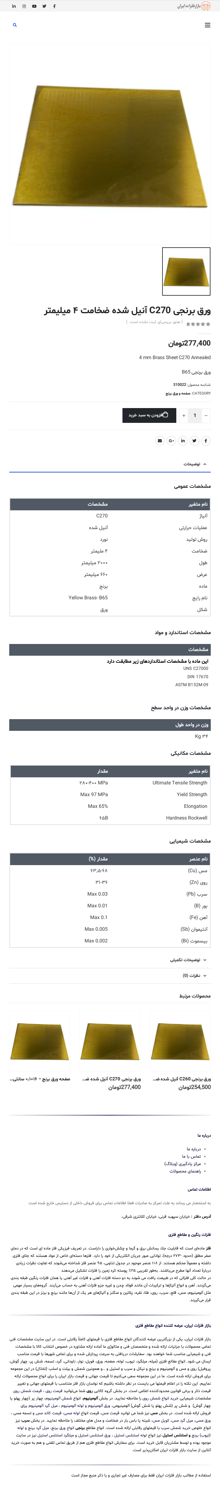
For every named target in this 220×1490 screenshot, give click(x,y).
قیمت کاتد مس (49, 1413)
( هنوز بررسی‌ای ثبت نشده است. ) (154, 322)
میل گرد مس (182, 1420)
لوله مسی (72, 1413)
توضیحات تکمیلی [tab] (185, 960)
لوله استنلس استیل (130, 1435)
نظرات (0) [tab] (191, 976)
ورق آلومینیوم (99, 1406)
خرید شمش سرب (175, 1428)
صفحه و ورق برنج (178, 393)
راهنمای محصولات (185, 1171)
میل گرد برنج (38, 1428)
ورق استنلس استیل (94, 1435)
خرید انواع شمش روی (160, 1398)
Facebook (206, 441)
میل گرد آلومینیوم (43, 1406)
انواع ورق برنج (62, 1428)
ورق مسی (203, 1420)
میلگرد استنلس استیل (56, 1435)
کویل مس (161, 1420)
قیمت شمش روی (27, 1391)
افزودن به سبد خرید (146, 415)
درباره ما (194, 1149)
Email (160, 441)
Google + (171, 441)
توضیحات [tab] (192, 464)
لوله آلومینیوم (72, 1406)
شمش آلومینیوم (59, 1398)
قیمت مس (110, 1413)
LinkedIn (183, 441)
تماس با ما (191, 1157)
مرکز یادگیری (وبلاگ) (182, 1164)
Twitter (194, 441)
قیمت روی (54, 1391)
